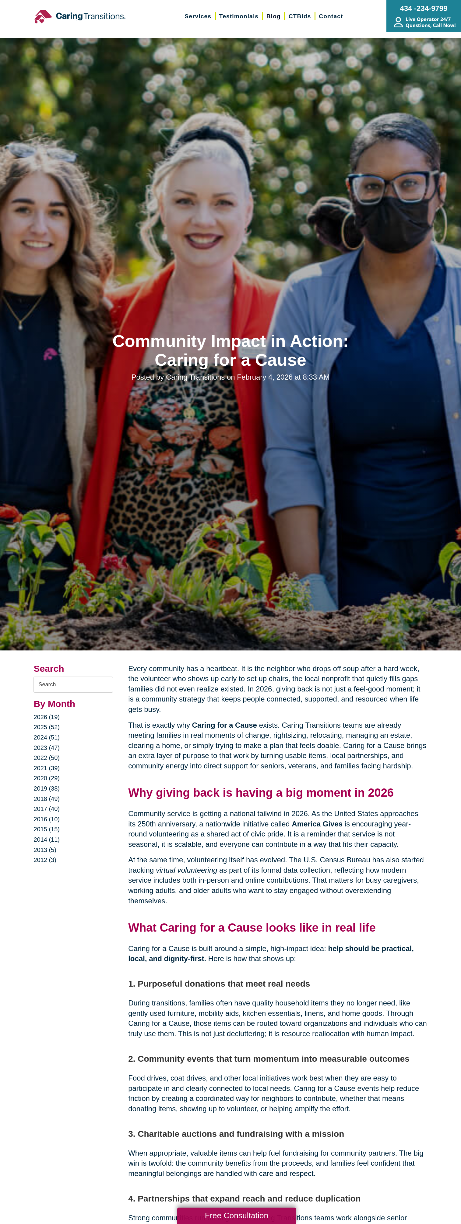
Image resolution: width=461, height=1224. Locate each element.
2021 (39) (46, 768)
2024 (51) (46, 737)
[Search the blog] (73, 685)
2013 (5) (44, 849)
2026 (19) (46, 717)
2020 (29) (46, 778)
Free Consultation (236, 1215)
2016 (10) (46, 819)
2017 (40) (46, 808)
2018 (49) (46, 798)
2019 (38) (46, 788)
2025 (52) (46, 727)
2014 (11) (46, 839)
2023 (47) (46, 747)
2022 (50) (46, 757)
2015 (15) (46, 829)
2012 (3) (44, 860)
